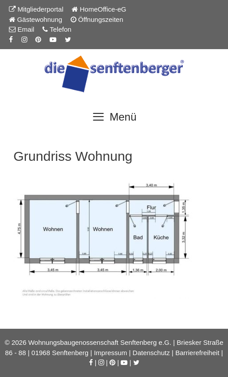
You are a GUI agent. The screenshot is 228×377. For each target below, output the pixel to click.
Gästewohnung (35, 19)
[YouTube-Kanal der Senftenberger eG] (53, 39)
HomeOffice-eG (99, 9)
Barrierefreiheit (197, 352)
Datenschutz (151, 352)
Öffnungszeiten (97, 19)
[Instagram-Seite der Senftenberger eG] (24, 39)
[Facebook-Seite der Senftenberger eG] (11, 39)
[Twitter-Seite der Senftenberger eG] (68, 39)
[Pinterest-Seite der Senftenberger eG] (38, 39)
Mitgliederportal (36, 9)
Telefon (56, 29)
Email (21, 29)
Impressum (110, 352)
